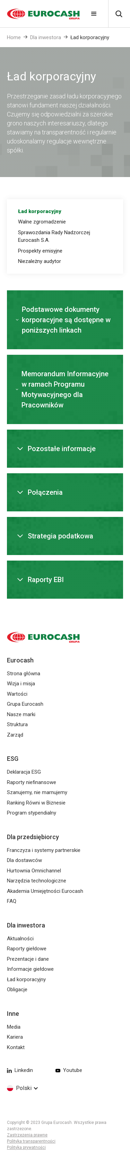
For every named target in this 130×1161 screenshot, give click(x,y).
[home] (40, 14)
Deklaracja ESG (24, 772)
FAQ (11, 901)
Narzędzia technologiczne (36, 881)
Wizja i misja (21, 683)
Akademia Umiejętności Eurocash (45, 891)
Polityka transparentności (31, 1141)
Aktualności (20, 938)
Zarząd (15, 735)
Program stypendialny (31, 813)
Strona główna (23, 673)
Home (14, 37)
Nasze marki (21, 714)
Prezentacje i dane (28, 959)
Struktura (17, 724)
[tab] (65, 212)
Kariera (15, 1037)
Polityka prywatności (26, 1147)
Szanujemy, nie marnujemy (37, 792)
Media (13, 1027)
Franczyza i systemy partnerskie (43, 850)
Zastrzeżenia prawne (27, 1135)
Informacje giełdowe (30, 969)
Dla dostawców (24, 860)
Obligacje (17, 989)
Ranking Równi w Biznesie (36, 803)
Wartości (17, 694)
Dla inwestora (45, 37)
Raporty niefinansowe (31, 782)
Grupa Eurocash (25, 704)
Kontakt (16, 1047)
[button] (94, 13)
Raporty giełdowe (26, 948)
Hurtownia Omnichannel (34, 871)
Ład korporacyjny (89, 37)
